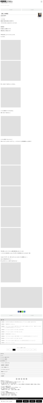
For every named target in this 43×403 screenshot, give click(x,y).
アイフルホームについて (5, 369)
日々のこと (3, 16)
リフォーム (3, 373)
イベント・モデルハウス (5, 362)
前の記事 (11, 9)
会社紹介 (2, 375)
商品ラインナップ (4, 371)
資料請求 (25, 401)
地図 (23, 381)
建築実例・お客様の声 (5, 365)
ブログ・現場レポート (5, 367)
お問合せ (39, 401)
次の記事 (32, 9)
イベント (19, 401)
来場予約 (32, 401)
